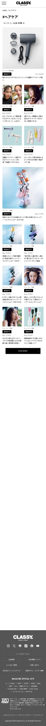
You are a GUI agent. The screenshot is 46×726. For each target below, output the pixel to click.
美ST (10, 686)
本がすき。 (29, 691)
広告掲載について (34, 659)
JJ (6, 683)
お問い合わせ (34, 665)
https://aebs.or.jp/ (15, 709)
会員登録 (11, 659)
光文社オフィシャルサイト (11, 670)
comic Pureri (33, 689)
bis (16, 686)
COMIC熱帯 (23, 689)
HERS (33, 683)
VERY (19, 683)
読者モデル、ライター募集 (34, 670)
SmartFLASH (12, 689)
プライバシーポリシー (25, 715)
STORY (26, 683)
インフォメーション (23, 654)
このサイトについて (9, 715)
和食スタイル (24, 686)
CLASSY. (12, 683)
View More (23, 351)
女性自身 (34, 686)
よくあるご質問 (11, 665)
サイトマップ (39, 715)
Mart (38, 683)
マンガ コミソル (18, 691)
